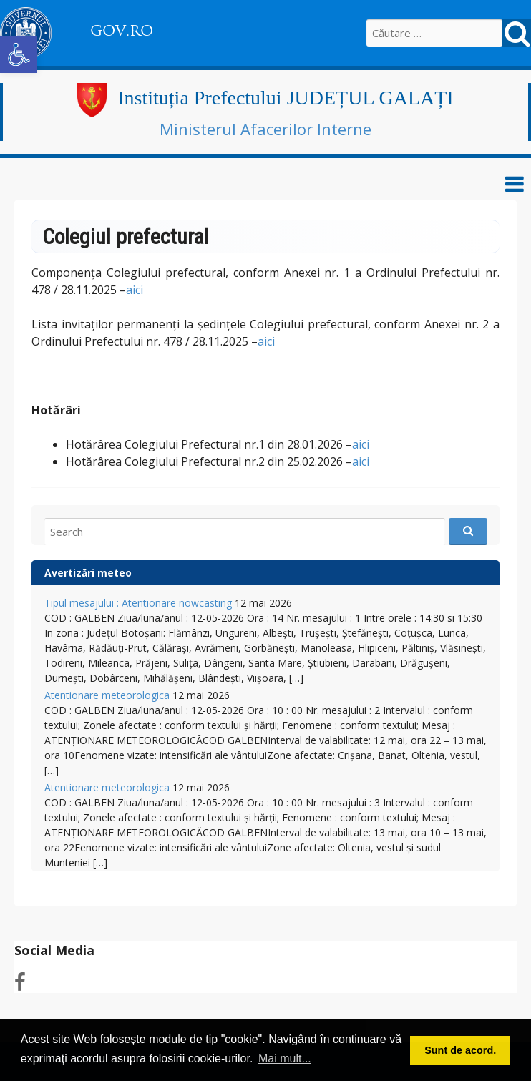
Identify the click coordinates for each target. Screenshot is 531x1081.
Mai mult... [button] (284, 1058)
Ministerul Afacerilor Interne (265, 129)
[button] (18, 54)
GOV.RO (121, 30)
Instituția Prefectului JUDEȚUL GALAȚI (285, 98)
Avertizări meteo (88, 572)
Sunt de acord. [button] (460, 1050)
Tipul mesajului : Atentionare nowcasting (138, 603)
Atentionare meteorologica (107, 695)
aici (134, 290)
